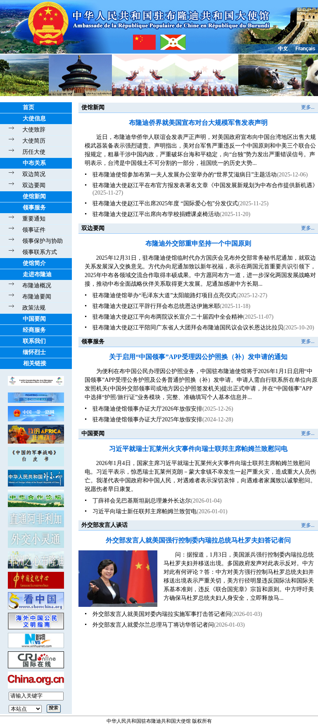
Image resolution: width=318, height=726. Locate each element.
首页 (28, 107)
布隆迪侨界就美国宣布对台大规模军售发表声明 (198, 122)
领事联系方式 (39, 252)
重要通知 (33, 219)
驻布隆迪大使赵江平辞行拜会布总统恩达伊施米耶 (156, 306)
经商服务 (34, 330)
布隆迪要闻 (36, 297)
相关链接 (34, 363)
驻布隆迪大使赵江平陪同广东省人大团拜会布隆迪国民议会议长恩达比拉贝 (188, 327)
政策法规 (33, 308)
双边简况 (33, 174)
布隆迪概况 (36, 285)
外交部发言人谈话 (104, 525)
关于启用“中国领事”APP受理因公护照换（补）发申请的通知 (198, 356)
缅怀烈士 (34, 352)
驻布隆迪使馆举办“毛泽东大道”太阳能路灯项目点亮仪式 (164, 295)
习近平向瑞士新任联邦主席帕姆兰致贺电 (145, 511)
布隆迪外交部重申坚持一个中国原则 (198, 243)
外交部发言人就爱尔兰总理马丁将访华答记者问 (153, 625)
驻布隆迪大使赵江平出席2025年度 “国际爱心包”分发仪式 (165, 203)
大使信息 (34, 118)
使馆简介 (34, 263)
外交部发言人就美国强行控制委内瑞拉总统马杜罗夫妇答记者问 (198, 540)
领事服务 (34, 207)
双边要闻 (33, 185)
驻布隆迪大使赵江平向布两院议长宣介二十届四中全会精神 (168, 317)
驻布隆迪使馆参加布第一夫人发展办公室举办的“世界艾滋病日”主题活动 (185, 175)
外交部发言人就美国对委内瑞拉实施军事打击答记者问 (162, 614)
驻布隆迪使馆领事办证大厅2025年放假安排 (147, 419)
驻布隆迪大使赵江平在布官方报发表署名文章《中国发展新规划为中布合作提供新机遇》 (205, 185)
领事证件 (33, 230)
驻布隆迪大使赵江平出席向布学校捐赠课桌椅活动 (156, 214)
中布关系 (34, 163)
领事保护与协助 (42, 241)
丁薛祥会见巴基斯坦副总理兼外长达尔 (142, 501)
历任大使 (33, 152)
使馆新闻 (34, 196)
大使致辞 (33, 130)
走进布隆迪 (37, 274)
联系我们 (34, 341)
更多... (308, 107)
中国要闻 (34, 319)
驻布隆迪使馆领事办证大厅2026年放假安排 (147, 409)
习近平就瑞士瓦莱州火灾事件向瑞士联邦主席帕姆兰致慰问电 (198, 448)
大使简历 (33, 141)
